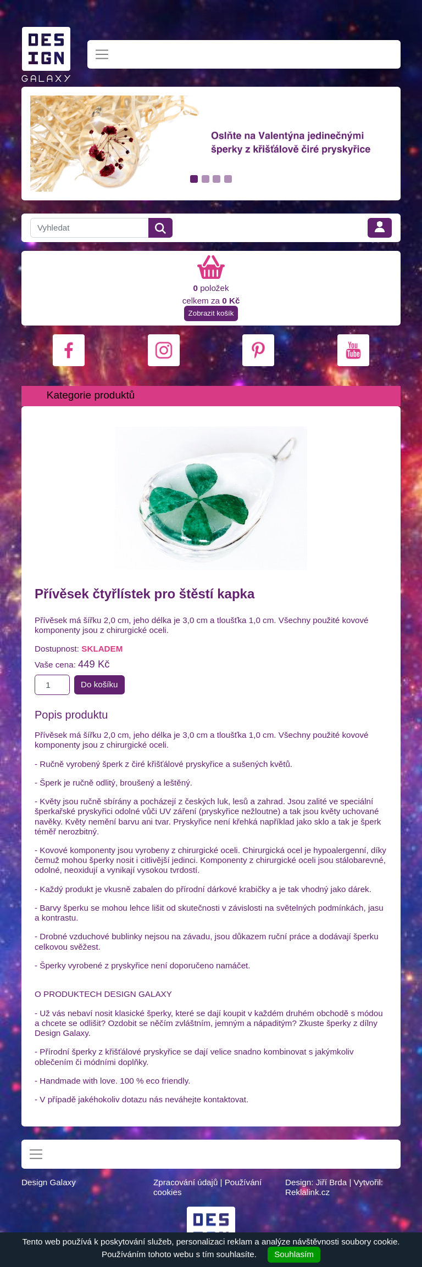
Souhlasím (294, 1254)
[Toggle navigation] (101, 54)
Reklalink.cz (307, 1192)
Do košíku (99, 684)
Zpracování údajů (185, 1182)
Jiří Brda (331, 1182)
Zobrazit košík (211, 313)
